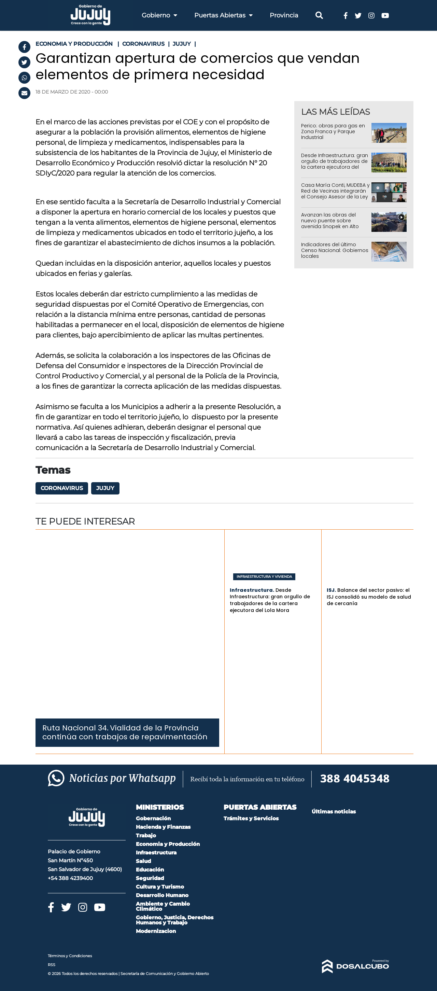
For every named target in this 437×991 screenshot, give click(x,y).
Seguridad (150, 878)
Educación (150, 869)
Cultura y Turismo (160, 886)
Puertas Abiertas (223, 15)
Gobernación (153, 818)
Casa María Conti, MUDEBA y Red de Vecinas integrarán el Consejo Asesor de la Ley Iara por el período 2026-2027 (335, 196)
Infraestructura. (252, 590)
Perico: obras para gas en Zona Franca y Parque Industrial (333, 131)
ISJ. (331, 590)
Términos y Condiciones (70, 955)
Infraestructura (156, 852)
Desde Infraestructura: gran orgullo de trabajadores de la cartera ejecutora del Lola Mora (334, 164)
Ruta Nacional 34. (75, 728)
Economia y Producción (168, 844)
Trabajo (146, 835)
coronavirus (62, 488)
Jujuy (105, 488)
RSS (51, 964)
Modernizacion (156, 931)
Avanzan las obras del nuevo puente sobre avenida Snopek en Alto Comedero (330, 223)
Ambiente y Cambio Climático (163, 906)
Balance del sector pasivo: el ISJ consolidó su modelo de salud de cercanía (369, 597)
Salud (143, 861)
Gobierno (159, 15)
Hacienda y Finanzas (163, 827)
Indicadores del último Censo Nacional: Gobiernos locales (334, 250)
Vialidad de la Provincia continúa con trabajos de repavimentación (125, 732)
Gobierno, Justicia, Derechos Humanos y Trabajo (174, 920)
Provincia (284, 15)
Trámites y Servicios (251, 818)
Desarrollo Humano (162, 895)
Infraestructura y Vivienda (264, 576)
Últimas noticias (334, 811)
